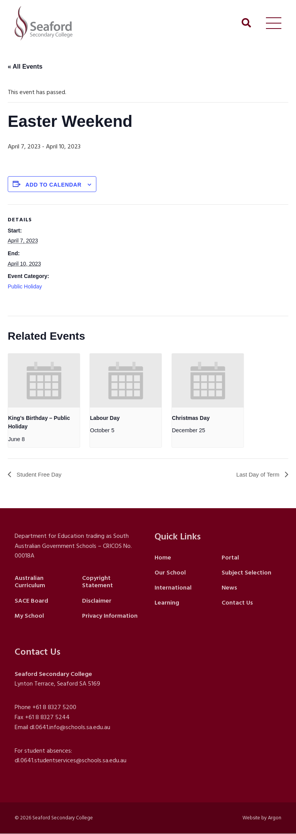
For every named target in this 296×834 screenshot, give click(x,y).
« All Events (25, 66)
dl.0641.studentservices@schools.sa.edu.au (70, 761)
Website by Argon (261, 818)
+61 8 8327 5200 (54, 708)
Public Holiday (25, 286)
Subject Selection (246, 573)
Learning (167, 603)
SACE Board (31, 601)
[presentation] (44, 380)
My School (29, 616)
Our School (170, 573)
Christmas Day (191, 418)
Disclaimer (96, 601)
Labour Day (104, 418)
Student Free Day (40, 475)
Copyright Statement (97, 582)
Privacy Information (110, 616)
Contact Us (237, 603)
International (173, 588)
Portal (230, 558)
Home (163, 558)
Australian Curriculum (30, 582)
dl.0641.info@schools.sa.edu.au (70, 728)
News (229, 588)
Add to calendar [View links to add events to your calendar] (53, 185)
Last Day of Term (257, 475)
